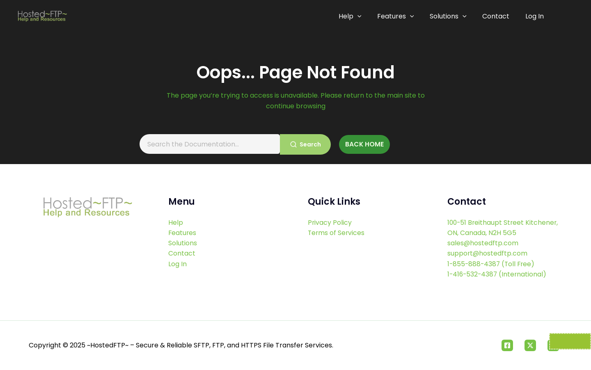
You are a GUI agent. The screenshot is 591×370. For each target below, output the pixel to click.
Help (354, 16)
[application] (361, 16)
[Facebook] (507, 345)
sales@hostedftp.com (483, 242)
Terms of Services (337, 232)
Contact (497, 16)
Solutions (450, 16)
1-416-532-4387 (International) (498, 274)
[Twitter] (530, 345)
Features (398, 16)
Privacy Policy (330, 221)
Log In (534, 16)
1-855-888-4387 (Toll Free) (492, 263)
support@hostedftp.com (487, 253)
